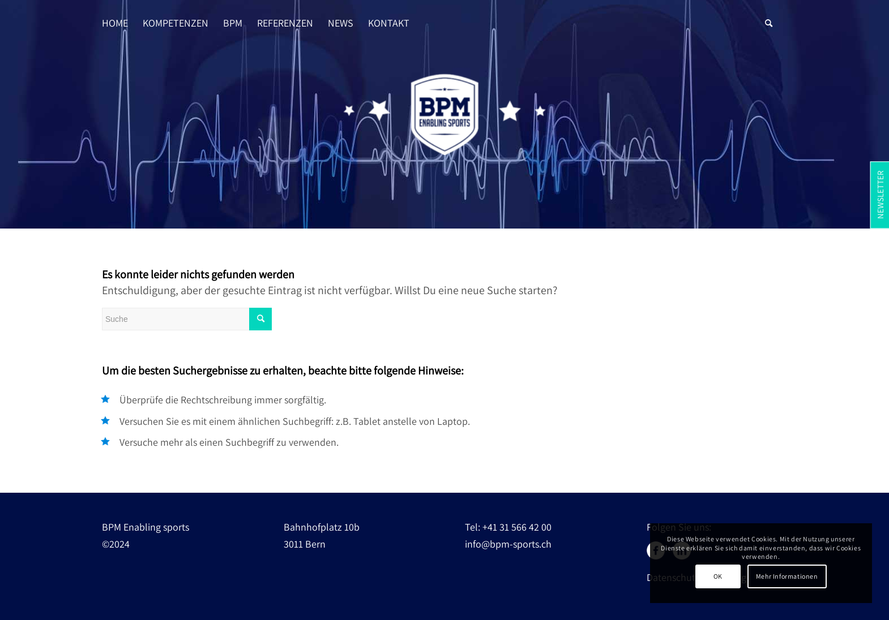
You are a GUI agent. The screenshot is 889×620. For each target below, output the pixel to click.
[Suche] (769, 12)
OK (718, 576)
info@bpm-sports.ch (508, 543)
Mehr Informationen (787, 576)
